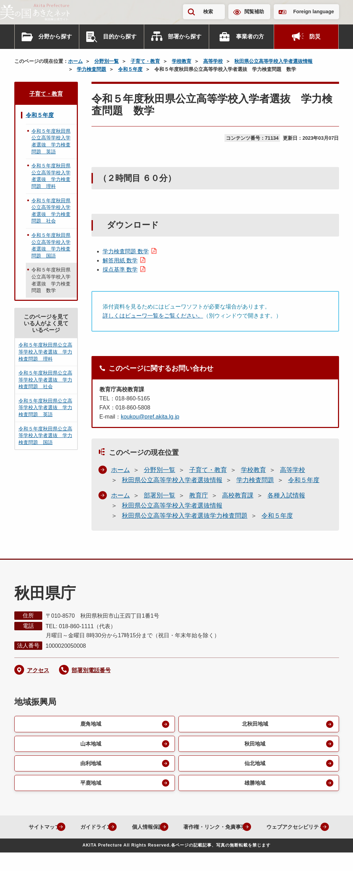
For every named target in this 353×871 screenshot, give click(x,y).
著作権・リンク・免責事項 (253, 829)
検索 (208, 11)
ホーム (75, 61)
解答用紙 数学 (120, 260)
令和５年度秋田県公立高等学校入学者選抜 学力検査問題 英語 (51, 141)
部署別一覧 (159, 495)
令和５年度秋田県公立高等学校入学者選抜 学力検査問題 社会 (51, 211)
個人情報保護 (182, 829)
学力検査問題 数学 (126, 251)
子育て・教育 (145, 61)
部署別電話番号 (91, 670)
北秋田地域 (255, 724)
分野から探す (55, 36)
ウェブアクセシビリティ (171, 845)
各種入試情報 (286, 495)
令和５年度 (130, 69)
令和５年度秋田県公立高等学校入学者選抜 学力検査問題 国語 (51, 245)
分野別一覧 (106, 61)
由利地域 (90, 765)
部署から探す (184, 36)
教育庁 (198, 495)
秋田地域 (254, 744)
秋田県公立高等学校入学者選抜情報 (273, 61)
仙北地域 (254, 765)
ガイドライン (127, 829)
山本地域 (90, 744)
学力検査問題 (91, 69)
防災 (315, 36)
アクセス (38, 670)
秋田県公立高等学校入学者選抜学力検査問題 (185, 515)
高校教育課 (237, 495)
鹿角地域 (90, 724)
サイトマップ (71, 829)
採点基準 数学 (120, 270)
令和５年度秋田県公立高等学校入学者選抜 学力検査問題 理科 (51, 176)
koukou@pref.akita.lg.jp (150, 417)
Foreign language (313, 11)
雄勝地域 (254, 785)
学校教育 (181, 61)
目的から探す (120, 36)
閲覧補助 (254, 11)
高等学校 (213, 61)
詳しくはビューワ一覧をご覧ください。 (153, 316)
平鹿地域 (90, 785)
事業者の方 (250, 36)
